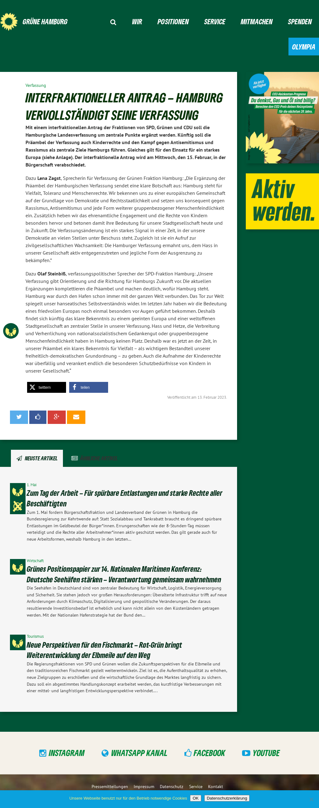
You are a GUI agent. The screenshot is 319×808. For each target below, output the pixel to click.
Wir (137, 21)
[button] (46, 387)
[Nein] (311, 799)
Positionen (173, 21)
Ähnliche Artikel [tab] (99, 458)
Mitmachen (257, 21)
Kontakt (215, 786)
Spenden (300, 21)
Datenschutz (171, 786)
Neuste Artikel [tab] (41, 458)
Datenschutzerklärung (227, 798)
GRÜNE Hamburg (45, 21)
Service (215, 21)
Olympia (304, 46)
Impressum (144, 786)
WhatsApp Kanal (139, 753)
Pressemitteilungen (110, 786)
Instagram (67, 753)
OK (195, 798)
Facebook (209, 753)
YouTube (266, 753)
